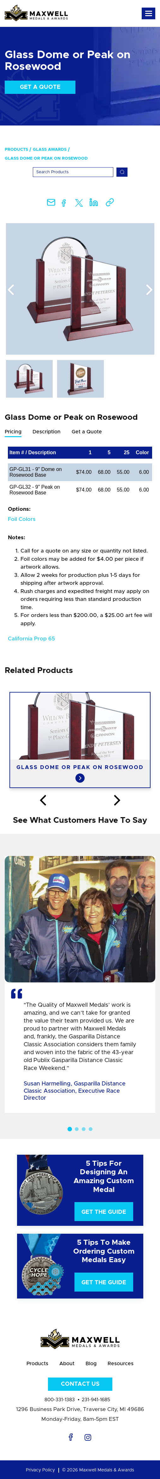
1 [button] (69, 1129)
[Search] (73, 172)
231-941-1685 (96, 1399)
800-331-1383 (59, 1399)
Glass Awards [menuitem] (50, 150)
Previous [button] (11, 290)
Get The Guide (103, 1212)
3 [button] (84, 1129)
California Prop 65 (31, 638)
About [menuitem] (66, 1363)
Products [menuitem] (16, 150)
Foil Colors (21, 519)
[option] (80, 289)
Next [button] (149, 290)
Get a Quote (40, 87)
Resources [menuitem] (120, 1363)
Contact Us (80, 1384)
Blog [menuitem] (91, 1363)
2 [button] (77, 1129)
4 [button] (90, 1129)
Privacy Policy (40, 1470)
